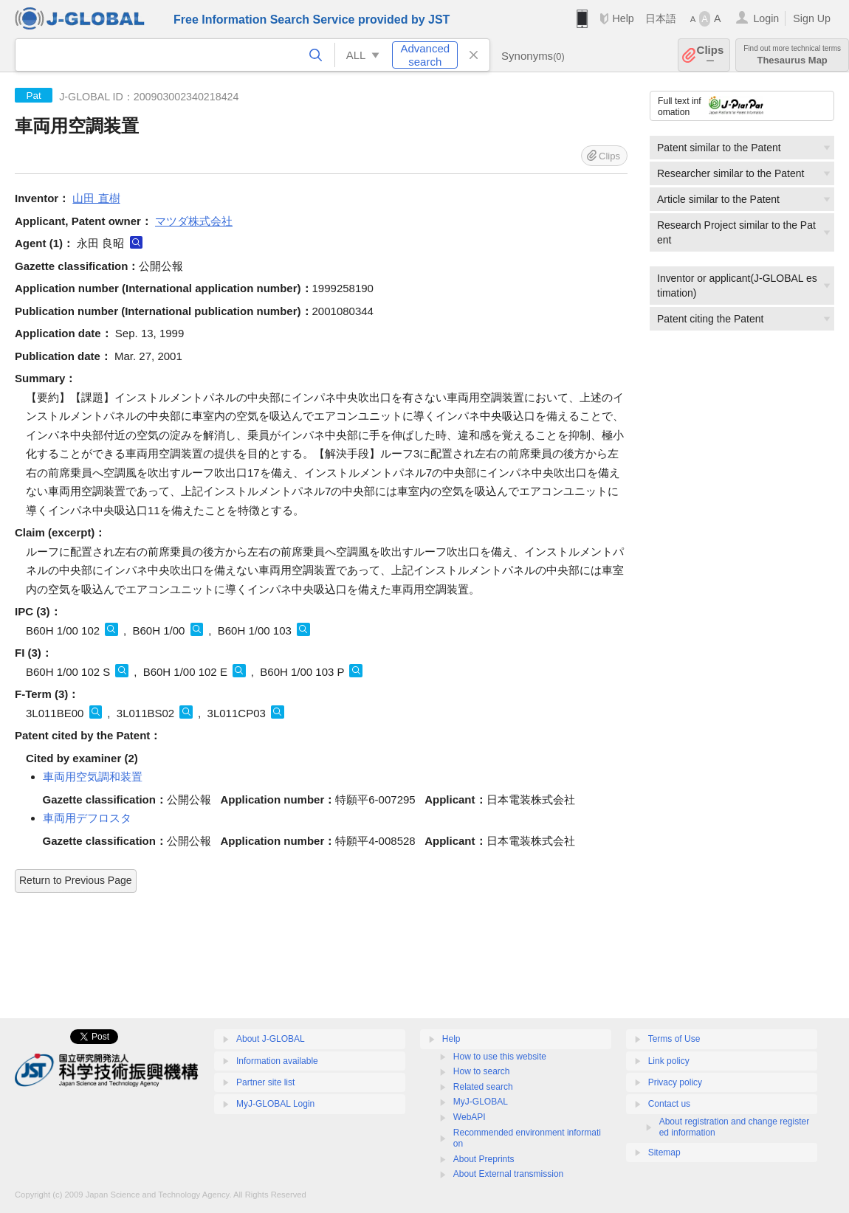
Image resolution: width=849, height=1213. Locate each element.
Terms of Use (674, 1039)
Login (766, 18)
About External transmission (508, 1174)
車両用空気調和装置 (92, 776)
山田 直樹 (96, 198)
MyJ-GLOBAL (480, 1101)
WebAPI (469, 1117)
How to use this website (499, 1056)
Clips (710, 55)
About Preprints (484, 1159)
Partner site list (265, 1082)
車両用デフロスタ (87, 818)
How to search (481, 1071)
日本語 (660, 18)
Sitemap (664, 1152)
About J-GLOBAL (270, 1039)
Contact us (669, 1104)
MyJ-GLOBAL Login (275, 1104)
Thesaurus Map (792, 55)
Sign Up (812, 18)
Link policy (669, 1061)
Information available (277, 1061)
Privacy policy (675, 1082)
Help (622, 18)
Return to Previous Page (75, 880)
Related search (483, 1087)
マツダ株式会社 (194, 221)
